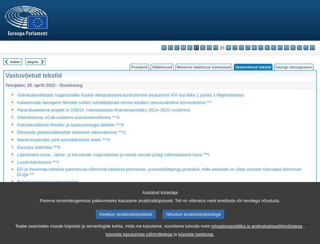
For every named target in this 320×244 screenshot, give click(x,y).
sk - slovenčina (293, 47)
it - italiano (235, 47)
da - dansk (183, 47)
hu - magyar (254, 47)
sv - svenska (312, 47)
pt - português (280, 47)
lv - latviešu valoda (241, 47)
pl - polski (273, 47)
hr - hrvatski (228, 47)
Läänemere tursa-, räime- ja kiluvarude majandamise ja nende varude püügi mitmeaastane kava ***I (113, 154)
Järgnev (32, 62)
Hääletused (162, 67)
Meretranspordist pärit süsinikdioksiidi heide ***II (63, 139)
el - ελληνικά (202, 47)
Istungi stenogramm (294, 67)
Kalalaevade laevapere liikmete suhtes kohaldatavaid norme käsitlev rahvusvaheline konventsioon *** (114, 102)
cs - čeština (177, 47)
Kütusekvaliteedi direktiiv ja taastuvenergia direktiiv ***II (70, 124)
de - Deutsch (189, 47)
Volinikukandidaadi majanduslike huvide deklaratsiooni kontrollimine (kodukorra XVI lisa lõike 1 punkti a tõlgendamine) (130, 95)
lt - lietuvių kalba (247, 47)
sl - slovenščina (299, 47)
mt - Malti (260, 47)
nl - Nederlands (267, 47)
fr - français (215, 47)
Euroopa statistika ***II (38, 147)
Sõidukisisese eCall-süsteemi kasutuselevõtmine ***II (68, 117)
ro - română (286, 47)
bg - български (164, 47)
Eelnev (15, 62)
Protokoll (139, 67)
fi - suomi (305, 47)
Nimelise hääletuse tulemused (204, 67)
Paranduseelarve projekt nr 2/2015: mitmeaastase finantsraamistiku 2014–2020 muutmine (103, 110)
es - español (170, 47)
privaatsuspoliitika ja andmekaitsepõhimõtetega (256, 232)
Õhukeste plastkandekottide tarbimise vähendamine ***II (71, 132)
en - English (209, 47)
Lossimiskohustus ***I (38, 162)
